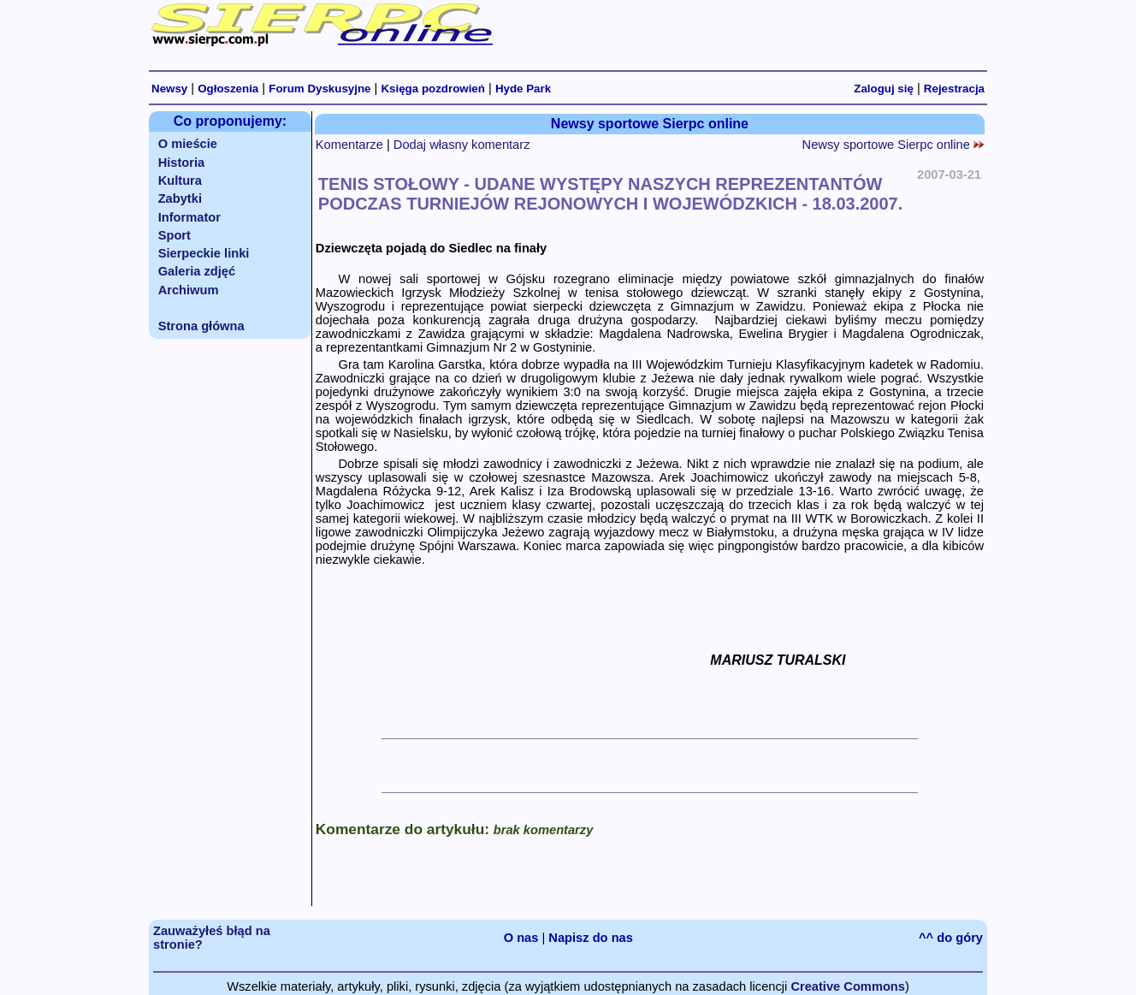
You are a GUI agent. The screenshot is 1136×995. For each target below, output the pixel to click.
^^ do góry (951, 938)
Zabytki (180, 198)
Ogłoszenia (228, 88)
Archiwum (188, 290)
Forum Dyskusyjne (319, 88)
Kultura (180, 180)
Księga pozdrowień (432, 88)
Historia (181, 162)
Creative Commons (847, 986)
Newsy (169, 88)
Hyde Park (523, 88)
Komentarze (349, 144)
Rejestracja (954, 88)
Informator (189, 217)
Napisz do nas (590, 938)
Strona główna (201, 326)
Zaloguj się (884, 88)
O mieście (187, 144)
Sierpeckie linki (204, 253)
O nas (521, 938)
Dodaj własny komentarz (461, 144)
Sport (174, 235)
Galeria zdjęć (196, 271)
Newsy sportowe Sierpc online (893, 144)
